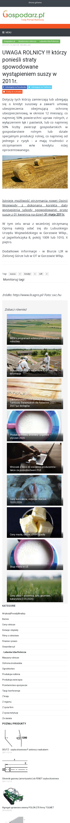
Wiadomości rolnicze (27, 41)
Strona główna (35, 2)
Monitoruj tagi (13, 279)
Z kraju (5, 696)
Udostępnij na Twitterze (39, 87)
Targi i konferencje (11, 691)
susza (12, 273)
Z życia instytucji (10, 713)
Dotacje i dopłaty (10, 630)
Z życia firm (7, 707)
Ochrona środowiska (12, 663)
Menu (8, 32)
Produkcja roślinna (11, 674)
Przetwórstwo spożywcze (14, 685)
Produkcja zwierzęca (12, 680)
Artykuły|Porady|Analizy (13, 613)
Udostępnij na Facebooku (14, 87)
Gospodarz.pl (8, 646)
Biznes (5, 619)
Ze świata (7, 718)
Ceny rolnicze (8, 624)
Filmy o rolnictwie (10, 635)
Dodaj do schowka (12, 92)
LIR (40, 273)
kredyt (27, 273)
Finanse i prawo (9, 641)
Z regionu (6, 702)
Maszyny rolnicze (10, 657)
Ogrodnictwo (8, 668)
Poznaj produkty (14, 723)
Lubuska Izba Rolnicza (15, 652)
